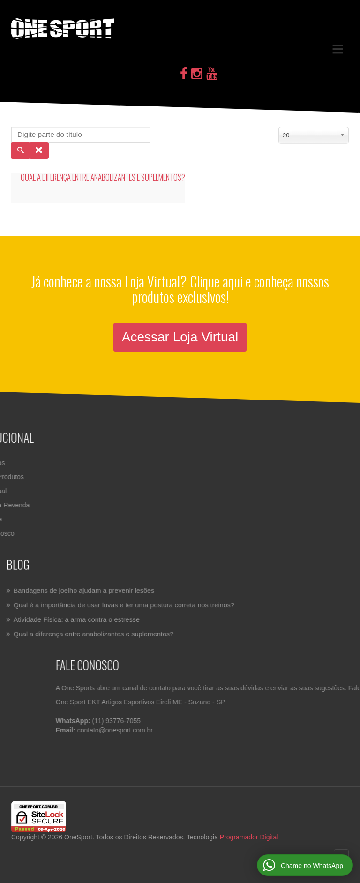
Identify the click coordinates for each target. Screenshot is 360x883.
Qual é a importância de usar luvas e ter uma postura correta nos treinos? (130, 605)
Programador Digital (249, 837)
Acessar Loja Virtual (180, 337)
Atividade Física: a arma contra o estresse (88, 617)
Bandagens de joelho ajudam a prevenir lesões (94, 592)
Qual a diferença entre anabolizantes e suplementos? (103, 177)
